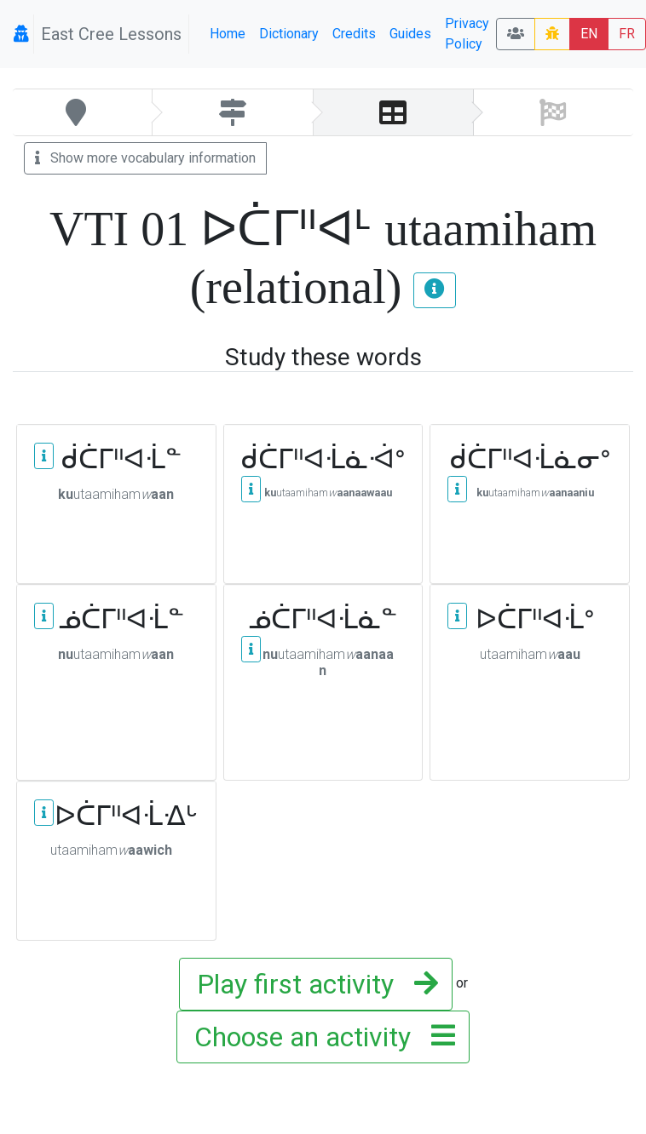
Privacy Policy (467, 33)
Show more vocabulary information (145, 158)
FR (627, 34)
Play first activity (312, 984)
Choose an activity (319, 1037)
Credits (354, 34)
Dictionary (289, 34)
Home (227, 34)
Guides (410, 34)
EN (588, 34)
